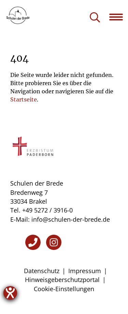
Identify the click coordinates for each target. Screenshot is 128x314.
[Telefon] (33, 242)
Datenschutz (41, 271)
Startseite (23, 99)
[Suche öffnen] (95, 18)
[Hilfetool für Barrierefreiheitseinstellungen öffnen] (10, 293)
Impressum (84, 271)
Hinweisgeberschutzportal (62, 280)
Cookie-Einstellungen (64, 289)
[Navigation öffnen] (118, 17)
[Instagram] (53, 242)
